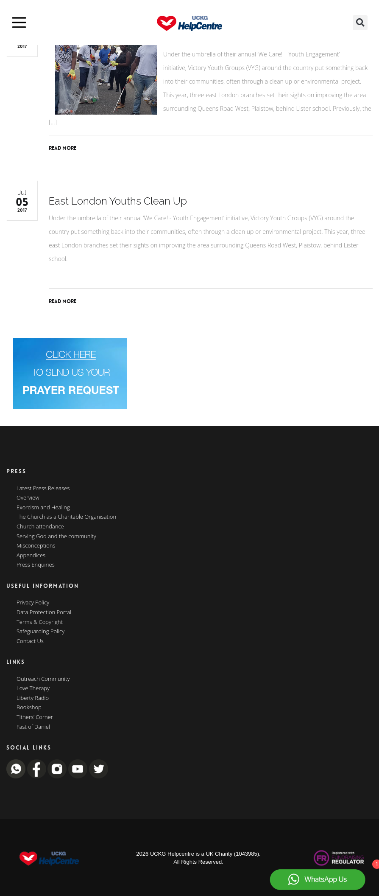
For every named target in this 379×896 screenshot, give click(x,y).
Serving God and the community (56, 536)
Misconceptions (36, 545)
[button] (360, 22)
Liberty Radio (33, 698)
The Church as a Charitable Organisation (66, 517)
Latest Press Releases (43, 488)
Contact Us (30, 641)
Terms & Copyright (40, 622)
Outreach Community (43, 679)
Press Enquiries (36, 565)
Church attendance (40, 526)
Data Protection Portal (44, 612)
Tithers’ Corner (35, 717)
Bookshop (29, 707)
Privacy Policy (33, 602)
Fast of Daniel (33, 727)
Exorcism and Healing (43, 507)
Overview (28, 497)
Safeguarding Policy (40, 631)
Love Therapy (33, 688)
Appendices (31, 555)
